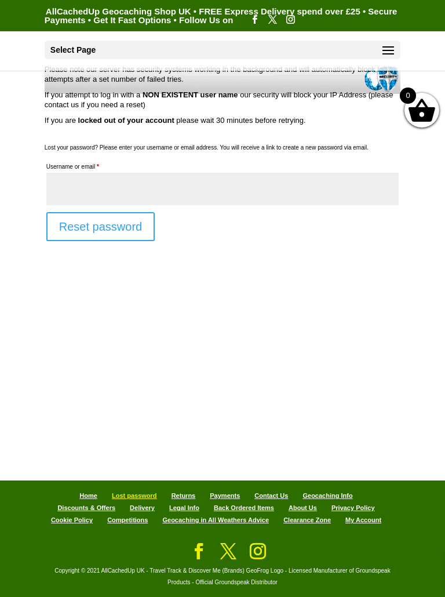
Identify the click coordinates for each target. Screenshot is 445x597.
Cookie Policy (72, 519)
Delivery (142, 507)
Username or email (84, 165)
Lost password (134, 495)
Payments (225, 495)
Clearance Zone (307, 519)
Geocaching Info (327, 495)
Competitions (127, 519)
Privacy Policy (353, 507)
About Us (303, 507)
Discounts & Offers (86, 507)
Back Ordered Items (244, 507)
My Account (363, 519)
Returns (184, 495)
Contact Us (271, 495)
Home (88, 495)
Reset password (100, 226)
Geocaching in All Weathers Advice (215, 519)
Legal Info (184, 507)
